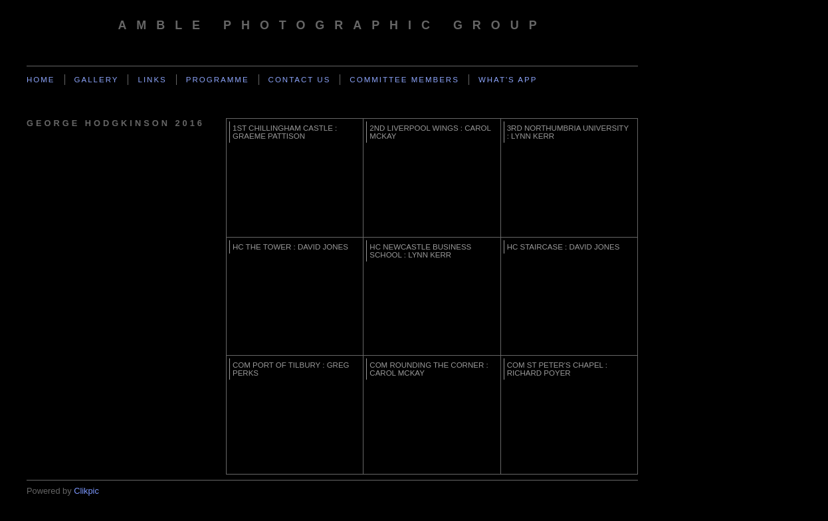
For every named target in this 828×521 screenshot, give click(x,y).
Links (152, 80)
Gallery (96, 80)
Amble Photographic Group (332, 25)
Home (41, 80)
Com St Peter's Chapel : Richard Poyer (557, 369)
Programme (217, 80)
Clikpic (86, 491)
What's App (508, 80)
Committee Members (404, 80)
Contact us (299, 80)
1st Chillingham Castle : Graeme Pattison (285, 132)
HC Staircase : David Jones (563, 247)
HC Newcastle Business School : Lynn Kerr (420, 251)
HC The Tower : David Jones (290, 247)
